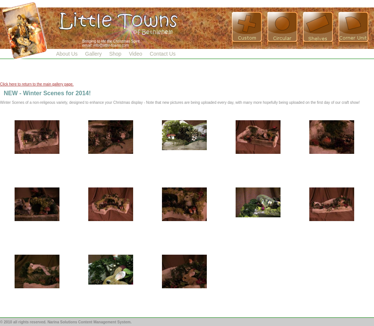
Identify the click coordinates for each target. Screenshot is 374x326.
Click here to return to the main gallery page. (37, 84)
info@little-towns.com (111, 45)
